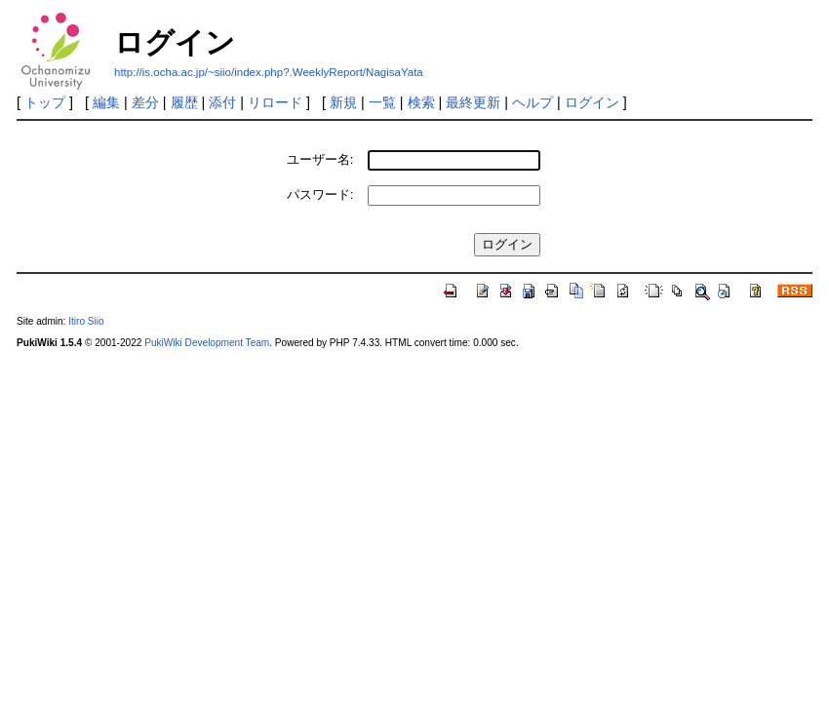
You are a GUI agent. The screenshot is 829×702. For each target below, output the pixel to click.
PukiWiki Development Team (206, 342)
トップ (44, 102)
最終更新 (473, 102)
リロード (275, 102)
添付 (222, 102)
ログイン (592, 102)
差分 (145, 102)
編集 (106, 102)
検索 (421, 102)
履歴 (184, 102)
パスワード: (320, 194)
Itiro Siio (85, 321)
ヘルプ (532, 102)
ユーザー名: (320, 159)
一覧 (382, 102)
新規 (343, 102)
